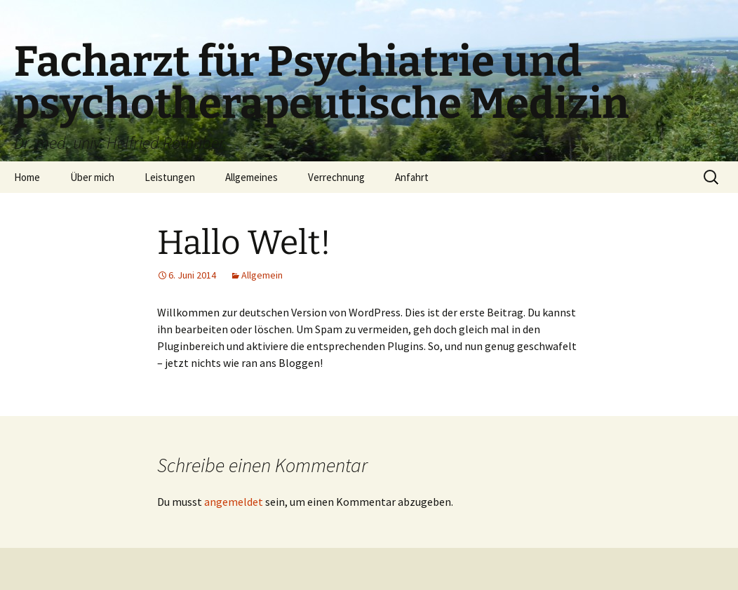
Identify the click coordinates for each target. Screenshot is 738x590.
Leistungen (170, 177)
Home (27, 177)
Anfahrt (412, 177)
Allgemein (262, 275)
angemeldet (233, 502)
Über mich (92, 177)
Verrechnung (336, 177)
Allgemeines (251, 177)
